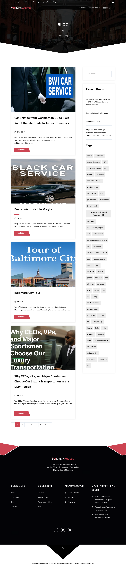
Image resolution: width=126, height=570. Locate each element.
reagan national (99, 259)
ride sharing (91, 359)
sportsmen (91, 315)
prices (89, 278)
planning (90, 284)
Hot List (90, 174)
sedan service (92, 353)
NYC (105, 162)
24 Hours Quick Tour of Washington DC (98, 213)
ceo (103, 290)
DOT (105, 168)
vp (88, 297)
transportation (92, 309)
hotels (89, 328)
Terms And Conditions (85, 563)
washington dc (92, 187)
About (13, 493)
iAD (88, 234)
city (88, 365)
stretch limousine (93, 162)
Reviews (14, 506)
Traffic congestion (94, 168)
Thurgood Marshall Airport (97, 253)
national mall (92, 193)
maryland (100, 284)
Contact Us (15, 497)
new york (98, 278)
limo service (91, 347)
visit (88, 290)
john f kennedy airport (95, 228)
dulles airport (98, 234)
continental (100, 156)
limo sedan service (101, 340)
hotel (97, 328)
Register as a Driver (45, 502)
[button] (113, 1)
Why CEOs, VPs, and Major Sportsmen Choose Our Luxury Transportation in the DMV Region (98, 132)
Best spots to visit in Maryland (97, 113)
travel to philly (92, 206)
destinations (104, 200)
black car (90, 271)
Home (60, 36)
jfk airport (90, 221)
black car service (93, 303)
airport (89, 265)
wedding (90, 334)
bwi (88, 246)
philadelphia (91, 200)
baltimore (103, 359)
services (100, 271)
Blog (12, 502)
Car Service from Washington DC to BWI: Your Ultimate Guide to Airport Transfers (98, 102)
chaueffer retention (94, 181)
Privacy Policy (70, 563)
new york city (97, 322)
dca (88, 259)
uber (97, 265)
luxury (95, 297)
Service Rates (43, 497)
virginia (101, 315)
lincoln (89, 156)
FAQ (39, 506)
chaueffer (100, 174)
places (96, 290)
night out (100, 334)
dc (88, 322)
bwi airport (97, 246)
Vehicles (41, 493)
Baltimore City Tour (93, 121)
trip (106, 278)
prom (89, 340)
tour (102, 193)
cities (105, 328)
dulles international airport (97, 240)
